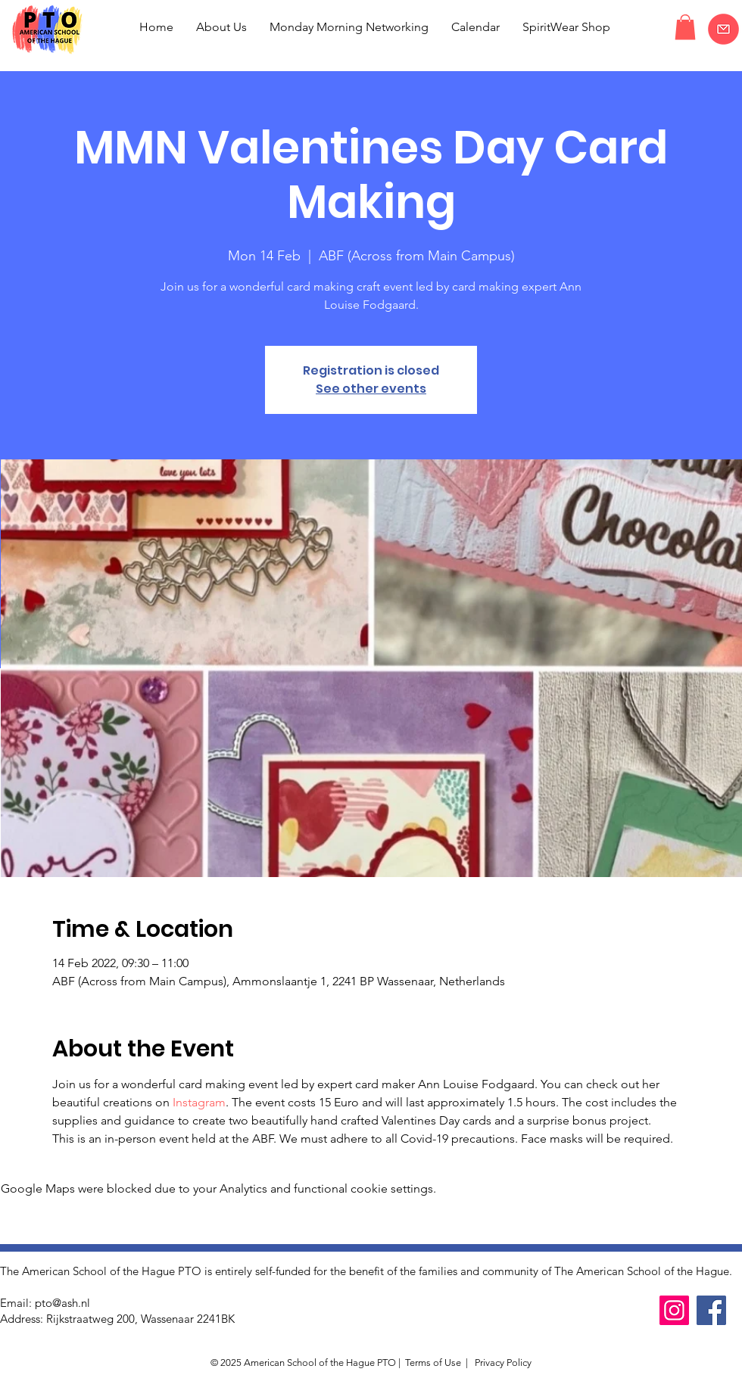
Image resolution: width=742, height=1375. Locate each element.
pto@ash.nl (62, 1303)
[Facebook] (711, 1310)
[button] (685, 26)
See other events (371, 388)
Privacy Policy (502, 1362)
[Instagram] (674, 1310)
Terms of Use (433, 1362)
